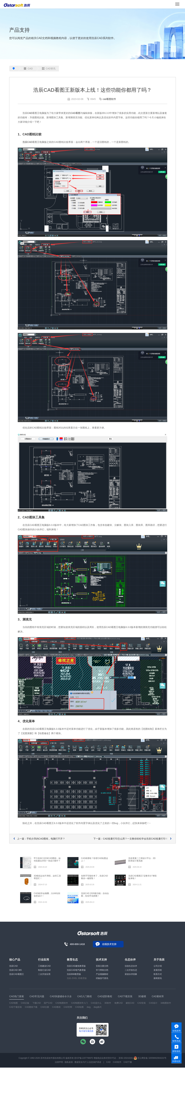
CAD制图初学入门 (79, 1003)
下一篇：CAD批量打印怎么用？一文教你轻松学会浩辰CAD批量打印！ (130, 838)
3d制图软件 (165, 1003)
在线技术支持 (109, 944)
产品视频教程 (102, 974)
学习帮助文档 (102, 970)
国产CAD (48, 1003)
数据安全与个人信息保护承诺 (88, 1062)
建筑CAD (130, 1003)
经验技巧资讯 (102, 978)
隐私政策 (69, 1062)
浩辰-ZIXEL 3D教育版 (77, 978)
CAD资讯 (49, 68)
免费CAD (118, 1003)
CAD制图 (13, 1003)
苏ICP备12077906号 (83, 1058)
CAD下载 (128, 1062)
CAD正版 (25, 1003)
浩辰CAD (27, 142)
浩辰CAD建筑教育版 (76, 966)
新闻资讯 (158, 978)
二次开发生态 (131, 970)
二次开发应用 (44, 974)
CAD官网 (68, 1007)
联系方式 (158, 974)
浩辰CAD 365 (15, 970)
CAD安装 (141, 1003)
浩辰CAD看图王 (16, 974)
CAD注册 (45, 1007)
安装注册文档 (102, 966)
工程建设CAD (44, 966)
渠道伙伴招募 (131, 974)
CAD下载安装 (15, 1007)
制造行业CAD (44, 970)
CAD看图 (75, 113)
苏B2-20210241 (126, 1058)
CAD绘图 (79, 1007)
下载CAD (36, 1003)
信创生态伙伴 (131, 966)
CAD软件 (117, 1062)
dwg (88, 1007)
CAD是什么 (96, 1003)
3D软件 (107, 1003)
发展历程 (158, 970)
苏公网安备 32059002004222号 (150, 1058)
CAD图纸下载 (31, 1007)
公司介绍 (158, 966)
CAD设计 (153, 1003)
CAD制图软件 (61, 1003)
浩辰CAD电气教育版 (76, 970)
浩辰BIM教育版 (74, 974)
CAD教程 (56, 1007)
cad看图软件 (109, 99)
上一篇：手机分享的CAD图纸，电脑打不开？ (41, 838)
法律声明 (59, 1062)
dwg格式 (98, 1007)
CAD (28, 68)
